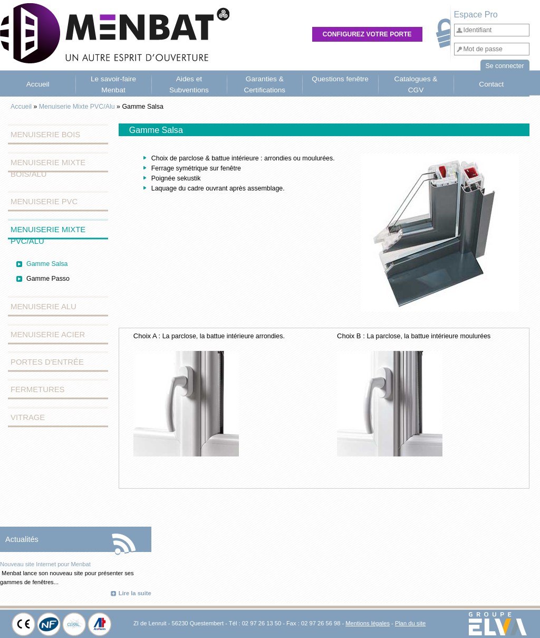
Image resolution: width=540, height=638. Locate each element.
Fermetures (37, 389)
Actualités (21, 539)
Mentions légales (367, 623)
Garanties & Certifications (264, 84)
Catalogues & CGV (416, 84)
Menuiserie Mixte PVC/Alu (77, 106)
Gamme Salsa (47, 264)
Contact (491, 84)
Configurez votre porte (367, 34)
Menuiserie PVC (44, 201)
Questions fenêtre (340, 79)
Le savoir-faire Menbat (113, 84)
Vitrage (28, 417)
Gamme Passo (48, 278)
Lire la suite (135, 593)
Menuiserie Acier (48, 334)
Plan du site (410, 623)
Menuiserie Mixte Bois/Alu (48, 168)
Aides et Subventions (189, 84)
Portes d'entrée (47, 362)
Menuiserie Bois (45, 134)
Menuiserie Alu (43, 306)
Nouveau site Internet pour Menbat (45, 564)
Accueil (38, 84)
